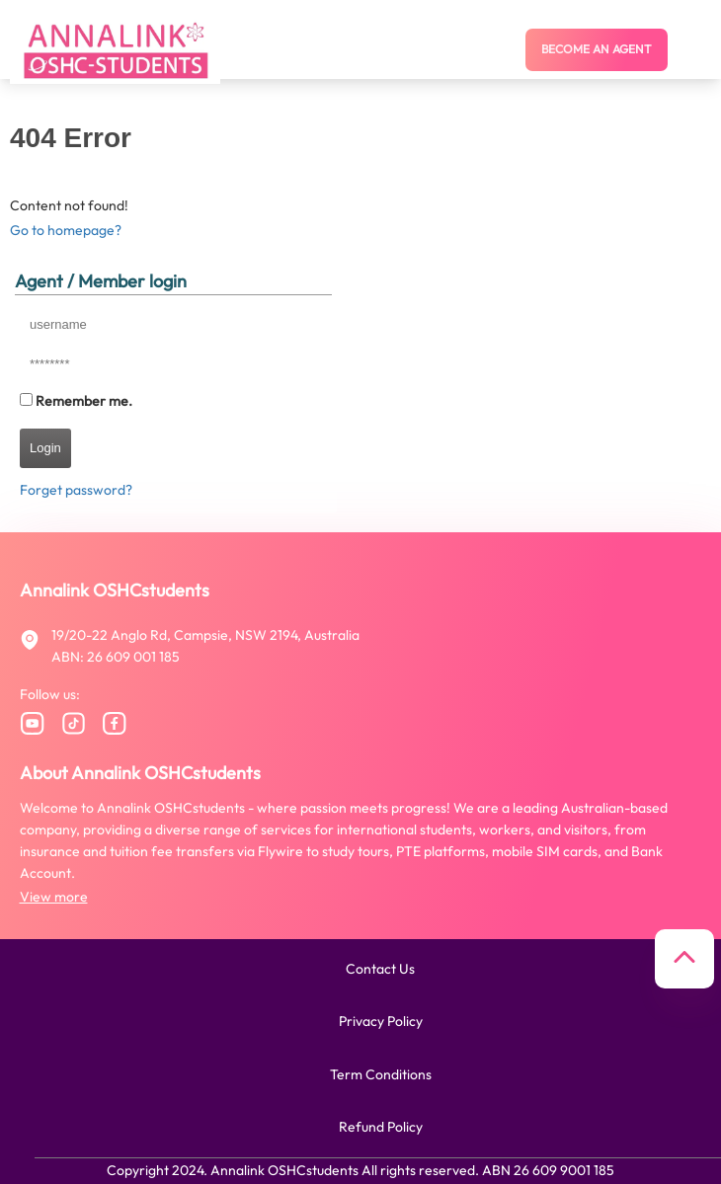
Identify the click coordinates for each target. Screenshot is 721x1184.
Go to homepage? (65, 230)
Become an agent (596, 48)
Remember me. (84, 401)
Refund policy (381, 1127)
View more (54, 897)
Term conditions (381, 1074)
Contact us (380, 969)
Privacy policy (381, 1021)
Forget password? (76, 490)
